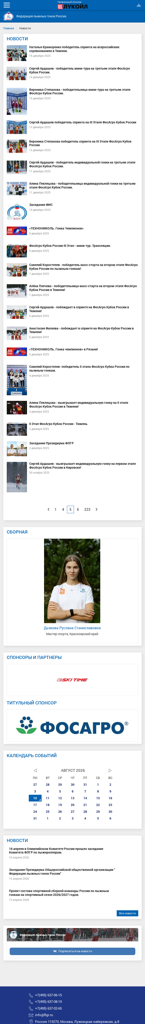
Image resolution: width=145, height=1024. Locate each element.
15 (98, 798)
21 (85, 805)
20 (72, 805)
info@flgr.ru (44, 1015)
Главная (8, 28)
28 (47, 784)
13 (72, 798)
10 (35, 798)
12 (60, 798)
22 (98, 805)
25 (47, 811)
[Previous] (48, 509)
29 (60, 784)
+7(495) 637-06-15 (48, 995)
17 (35, 805)
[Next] (96, 509)
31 (85, 784)
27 (35, 784)
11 (47, 798)
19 (60, 805)
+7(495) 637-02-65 (48, 1008)
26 (60, 811)
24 (35, 811)
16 (110, 798)
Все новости (127, 913)
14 (85, 798)
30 (72, 784)
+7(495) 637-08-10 (48, 1001)
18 (47, 805)
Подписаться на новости (75, 951)
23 (110, 805)
